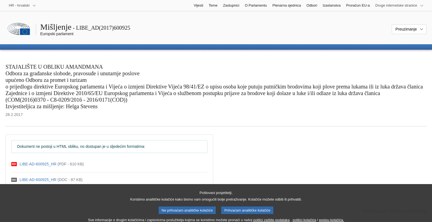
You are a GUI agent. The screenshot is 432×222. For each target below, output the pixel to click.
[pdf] (47, 164)
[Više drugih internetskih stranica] (399, 5)
